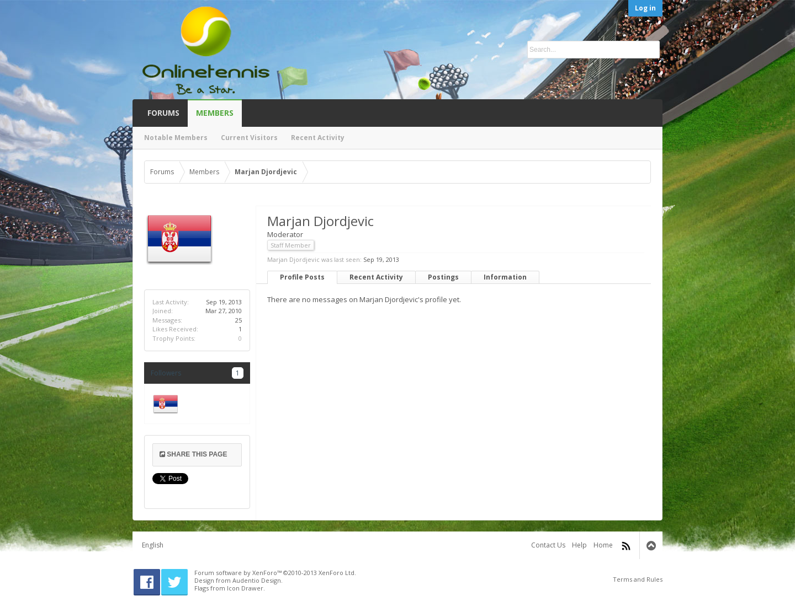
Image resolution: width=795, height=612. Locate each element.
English (152, 545)
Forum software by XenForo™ (275, 572)
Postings (443, 277)
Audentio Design (256, 580)
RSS (626, 545)
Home (603, 545)
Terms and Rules (637, 579)
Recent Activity (376, 277)
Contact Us (548, 545)
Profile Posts (302, 277)
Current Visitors (249, 137)
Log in (645, 8)
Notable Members (176, 137)
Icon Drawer (245, 588)
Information (505, 277)
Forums (163, 113)
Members (215, 113)
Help (579, 545)
